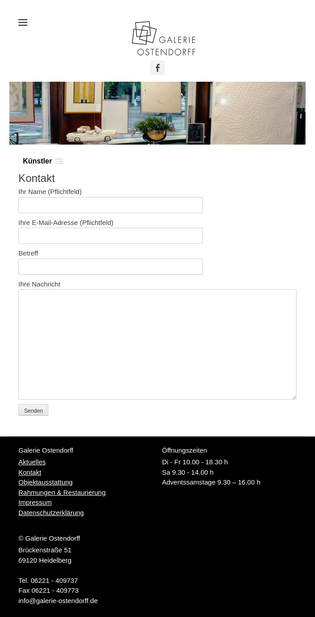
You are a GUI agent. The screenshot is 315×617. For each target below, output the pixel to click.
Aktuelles (32, 462)
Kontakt (29, 472)
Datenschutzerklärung (51, 512)
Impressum (35, 502)
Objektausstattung (45, 482)
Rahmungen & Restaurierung (61, 492)
